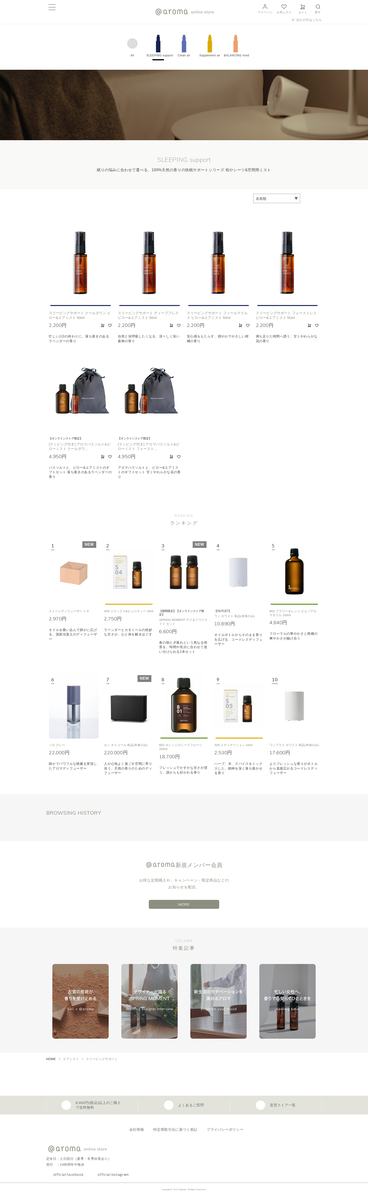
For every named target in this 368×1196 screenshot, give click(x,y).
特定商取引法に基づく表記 (175, 1129)
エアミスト (71, 1059)
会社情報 (136, 1129)
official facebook (68, 1174)
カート (302, 8)
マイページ (265, 8)
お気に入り (284, 8)
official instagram (113, 1174)
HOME (51, 1059)
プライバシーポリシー (225, 1129)
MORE (184, 904)
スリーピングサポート (102, 1059)
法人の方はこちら (309, 19)
